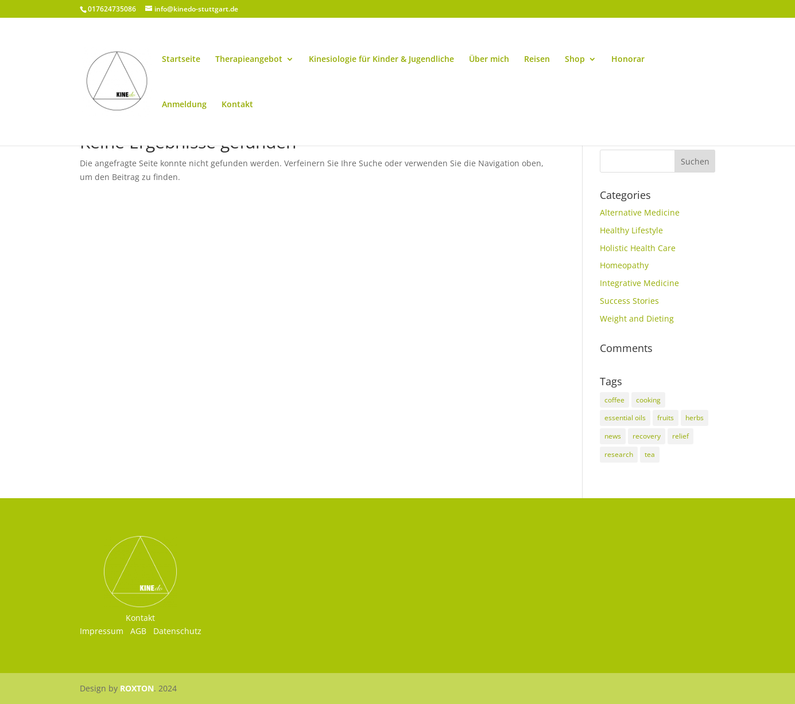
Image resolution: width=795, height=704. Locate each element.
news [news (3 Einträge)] (612, 436)
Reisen (537, 59)
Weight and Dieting (637, 318)
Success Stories (629, 300)
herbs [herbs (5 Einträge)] (694, 418)
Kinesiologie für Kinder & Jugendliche (381, 59)
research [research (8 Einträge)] (618, 454)
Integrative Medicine (639, 282)
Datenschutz (177, 630)
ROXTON (137, 688)
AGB (138, 630)
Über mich (489, 59)
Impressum (101, 630)
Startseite (181, 59)
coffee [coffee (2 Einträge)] (614, 400)
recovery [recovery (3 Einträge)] (647, 436)
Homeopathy (624, 265)
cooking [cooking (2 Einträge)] (648, 400)
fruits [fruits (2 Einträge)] (665, 418)
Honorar (628, 59)
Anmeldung (184, 104)
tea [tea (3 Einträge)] (650, 454)
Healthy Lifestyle (631, 230)
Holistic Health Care (638, 248)
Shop (575, 59)
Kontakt (237, 104)
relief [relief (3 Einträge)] (680, 436)
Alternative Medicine (640, 212)
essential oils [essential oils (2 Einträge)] (625, 418)
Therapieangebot (248, 59)
